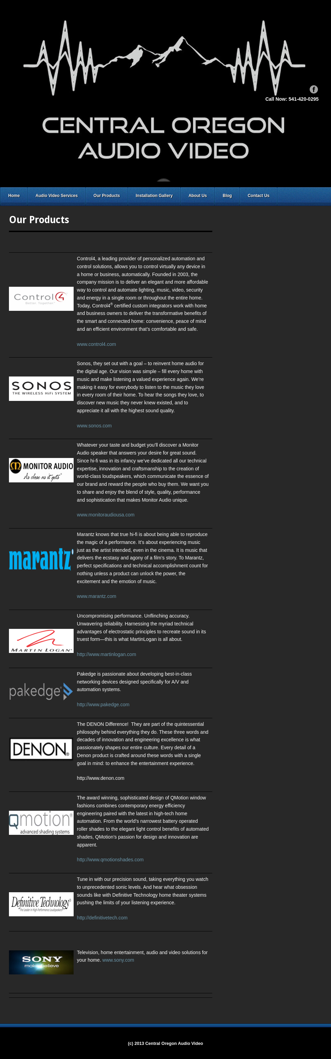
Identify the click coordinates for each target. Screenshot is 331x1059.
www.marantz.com (96, 596)
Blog (227, 195)
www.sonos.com (94, 425)
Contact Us (258, 195)
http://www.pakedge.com (103, 704)
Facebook (314, 89)
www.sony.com (118, 960)
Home (14, 195)
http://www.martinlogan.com (106, 654)
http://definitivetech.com (102, 917)
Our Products (107, 195)
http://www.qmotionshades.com (110, 859)
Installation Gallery (154, 195)
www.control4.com (96, 344)
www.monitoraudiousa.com (106, 514)
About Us (198, 195)
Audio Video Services (56, 195)
